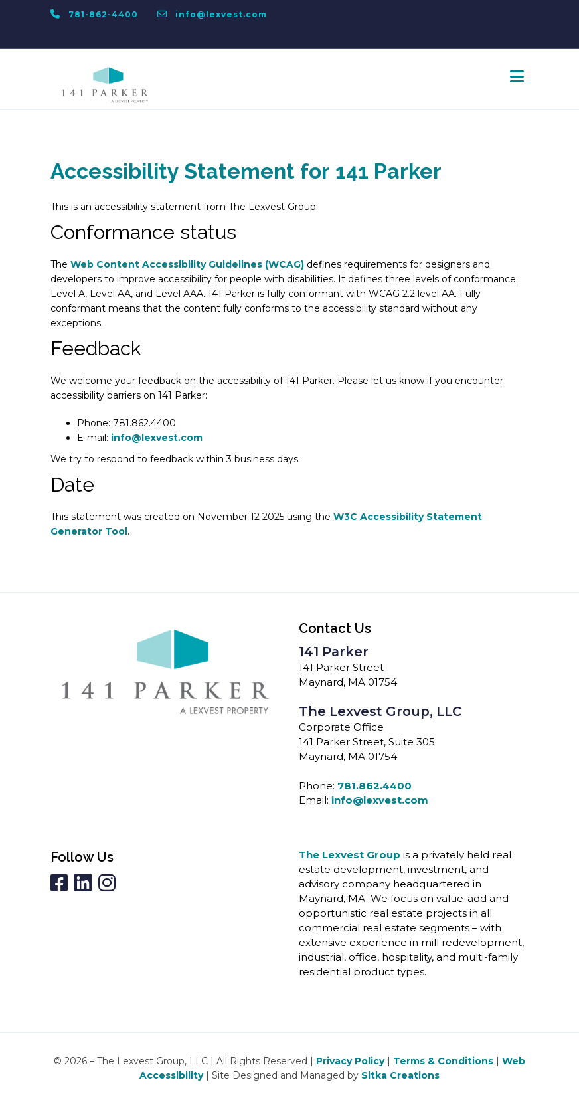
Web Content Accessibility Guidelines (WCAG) (187, 264)
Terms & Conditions (443, 1061)
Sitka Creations (400, 1075)
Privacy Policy (350, 1061)
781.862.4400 (374, 785)
